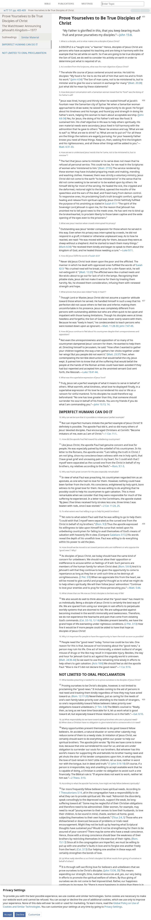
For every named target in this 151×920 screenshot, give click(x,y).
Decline (20, 914)
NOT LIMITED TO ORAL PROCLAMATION (24, 53)
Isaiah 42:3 (94, 255)
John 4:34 (77, 79)
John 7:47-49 (126, 326)
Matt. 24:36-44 (68, 660)
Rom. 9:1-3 (118, 466)
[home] (4, 4)
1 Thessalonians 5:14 (70, 792)
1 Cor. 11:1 (110, 433)
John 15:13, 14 (101, 404)
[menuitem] (4, 4)
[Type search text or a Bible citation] (121, 4)
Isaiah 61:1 (111, 203)
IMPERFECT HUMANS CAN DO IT (20, 44)
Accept (8, 914)
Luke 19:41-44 (90, 372)
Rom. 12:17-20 (80, 696)
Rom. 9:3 (101, 524)
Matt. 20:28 (135, 83)
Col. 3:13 (82, 849)
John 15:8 (125, 35)
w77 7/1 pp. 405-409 (13, 10)
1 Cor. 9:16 (125, 667)
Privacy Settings (113, 906)
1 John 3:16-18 (117, 763)
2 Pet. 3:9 (85, 577)
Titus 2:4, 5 (118, 817)
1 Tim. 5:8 (101, 707)
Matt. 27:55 (105, 168)
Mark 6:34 (65, 246)
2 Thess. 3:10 (78, 777)
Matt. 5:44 (134, 587)
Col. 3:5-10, (86, 620)
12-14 (95, 620)
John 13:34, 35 (112, 870)
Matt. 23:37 (114, 354)
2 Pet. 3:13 (131, 623)
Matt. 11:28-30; (111, 326)
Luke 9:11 (127, 250)
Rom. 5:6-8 (125, 566)
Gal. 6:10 (138, 714)
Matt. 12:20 (86, 272)
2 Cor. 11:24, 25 (111, 505)
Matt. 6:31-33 (66, 147)
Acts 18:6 (98, 663)
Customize (34, 914)
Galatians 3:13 (117, 534)
